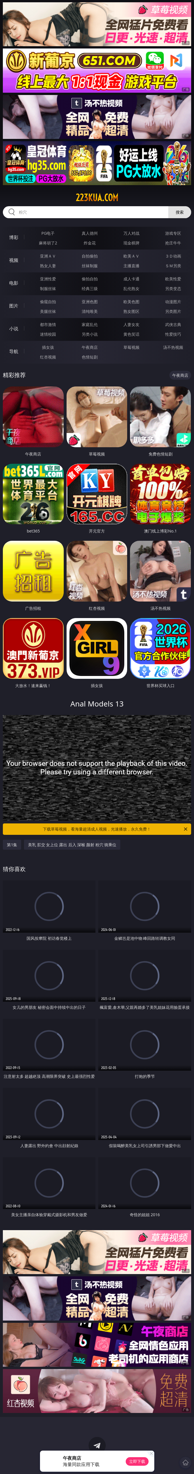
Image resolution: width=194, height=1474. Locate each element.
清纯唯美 (90, 311)
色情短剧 (90, 357)
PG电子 (48, 233)
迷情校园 (48, 334)
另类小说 (90, 334)
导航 (13, 351)
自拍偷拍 (90, 256)
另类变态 (173, 288)
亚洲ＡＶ (48, 256)
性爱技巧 (173, 334)
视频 (13, 260)
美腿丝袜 (48, 311)
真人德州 (90, 233)
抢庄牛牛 (173, 243)
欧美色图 (131, 301)
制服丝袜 (48, 288)
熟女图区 (131, 311)
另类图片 (173, 311)
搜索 (180, 212)
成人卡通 (131, 279)
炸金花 (90, 243)
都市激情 (48, 324)
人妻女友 (131, 324)
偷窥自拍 (48, 301)
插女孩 (48, 347)
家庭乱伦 (90, 324)
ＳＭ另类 (173, 265)
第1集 (12, 844)
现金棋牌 (131, 243)
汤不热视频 (173, 347)
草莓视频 (131, 347)
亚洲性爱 (48, 279)
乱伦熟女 (131, 288)
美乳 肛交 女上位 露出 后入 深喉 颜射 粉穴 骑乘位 (72, 844)
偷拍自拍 (90, 279)
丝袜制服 (90, 265)
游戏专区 (173, 233)
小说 (13, 328)
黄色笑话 (131, 334)
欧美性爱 (173, 279)
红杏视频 (48, 357)
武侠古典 (173, 324)
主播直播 (131, 265)
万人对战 (131, 233)
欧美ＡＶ (131, 256)
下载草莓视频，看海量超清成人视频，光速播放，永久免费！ (115, 829)
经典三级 (90, 288)
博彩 (13, 237)
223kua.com (97, 197)
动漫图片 (173, 301)
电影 (13, 283)
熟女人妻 (48, 265)
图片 (13, 306)
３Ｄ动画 (173, 256)
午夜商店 (90, 347)
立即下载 (137, 1461)
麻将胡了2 (48, 243)
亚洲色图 (90, 301)
